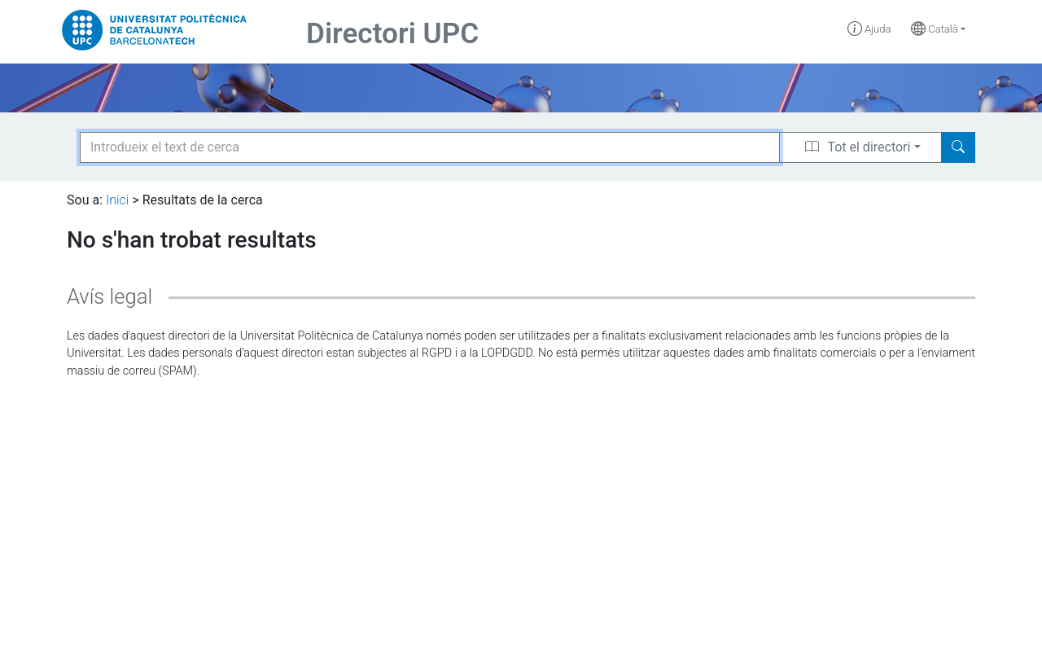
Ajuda (869, 28)
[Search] (958, 147)
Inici (117, 200)
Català (934, 28)
